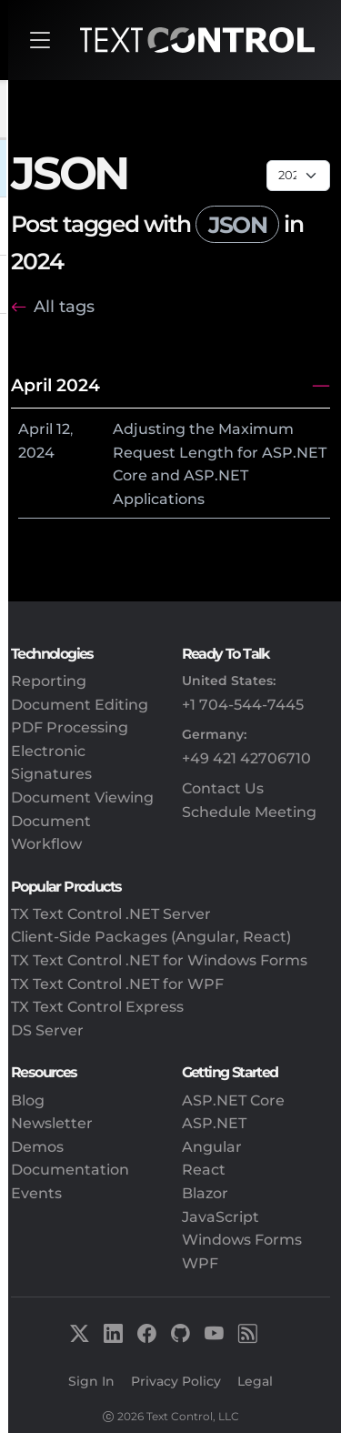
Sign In (91, 1381)
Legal (255, 1381)
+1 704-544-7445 (243, 704)
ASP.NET (214, 1123)
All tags (64, 306)
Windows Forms (242, 1239)
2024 (36, 452)
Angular (212, 1146)
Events (36, 1193)
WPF (200, 1263)
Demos (37, 1146)
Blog (28, 1100)
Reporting (48, 681)
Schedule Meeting (249, 812)
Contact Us (223, 788)
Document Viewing (82, 797)
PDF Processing (69, 727)
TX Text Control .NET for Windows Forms (159, 960)
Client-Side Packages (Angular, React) (151, 936)
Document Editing (79, 704)
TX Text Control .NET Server (111, 914)
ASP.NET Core (233, 1100)
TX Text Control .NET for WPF (117, 984)
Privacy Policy (176, 1381)
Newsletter (52, 1123)
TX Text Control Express (97, 1006)
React (204, 1169)
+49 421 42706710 (246, 758)
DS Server (47, 1030)
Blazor (205, 1193)
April (35, 429)
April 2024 (55, 385)
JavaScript (220, 1217)
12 (63, 429)
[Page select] (298, 175)
